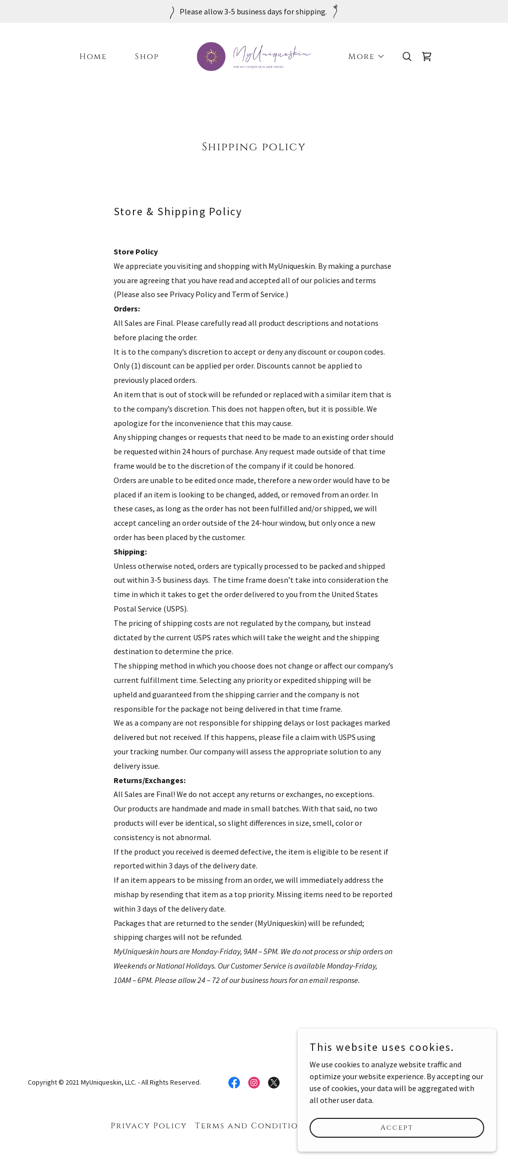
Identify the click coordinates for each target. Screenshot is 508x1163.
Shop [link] (147, 56)
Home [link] (93, 56)
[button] (362, 56)
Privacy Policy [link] (149, 1125)
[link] (254, 56)
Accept (397, 1127)
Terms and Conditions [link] (252, 1125)
